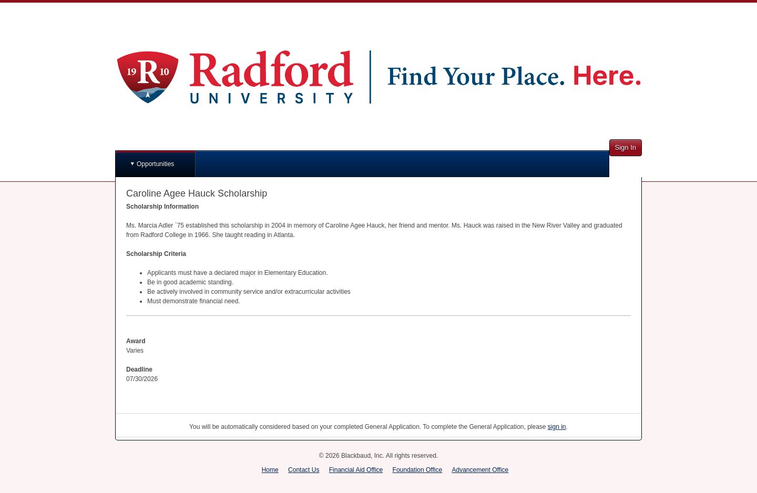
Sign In (625, 147)
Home (270, 470)
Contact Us (303, 470)
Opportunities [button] (155, 164)
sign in (557, 426)
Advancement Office (480, 470)
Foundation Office (418, 470)
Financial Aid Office (356, 470)
